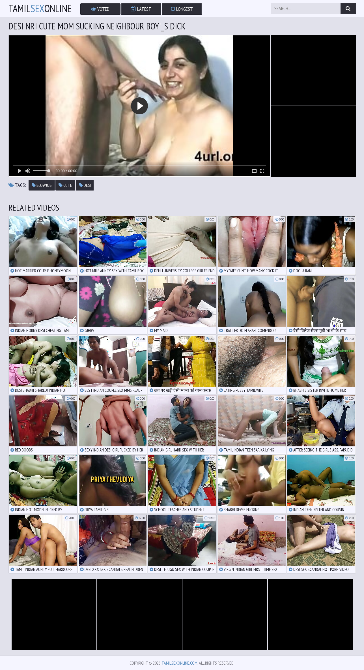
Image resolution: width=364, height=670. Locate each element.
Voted (100, 9)
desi (85, 185)
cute (65, 185)
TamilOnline (40, 8)
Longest (182, 9)
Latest (141, 9)
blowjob (42, 185)
